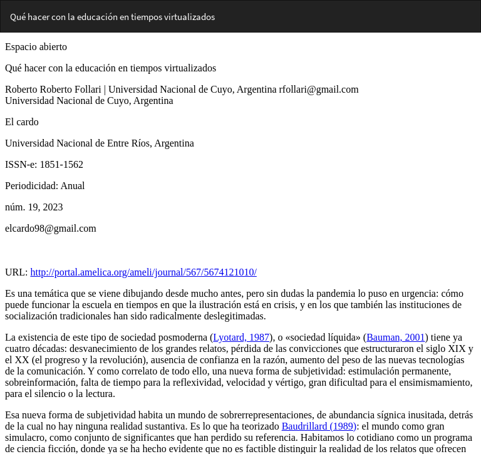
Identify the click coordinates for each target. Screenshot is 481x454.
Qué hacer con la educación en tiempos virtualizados (112, 17)
